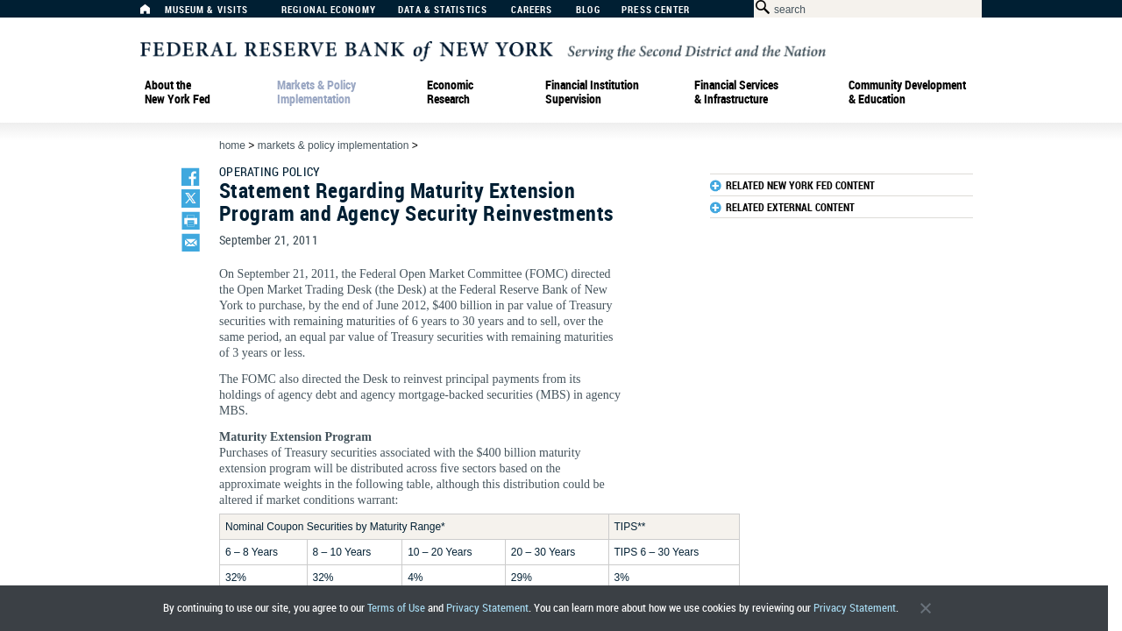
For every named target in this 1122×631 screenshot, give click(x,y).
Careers (532, 10)
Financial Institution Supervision (592, 92)
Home (232, 145)
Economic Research (450, 92)
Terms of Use (396, 607)
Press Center (655, 10)
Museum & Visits (207, 10)
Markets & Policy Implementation (316, 92)
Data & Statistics (442, 10)
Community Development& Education (907, 92)
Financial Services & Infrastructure (736, 92)
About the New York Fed (177, 92)
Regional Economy (328, 10)
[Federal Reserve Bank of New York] (483, 49)
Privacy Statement (487, 607)
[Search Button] (759, 7)
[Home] (154, 13)
